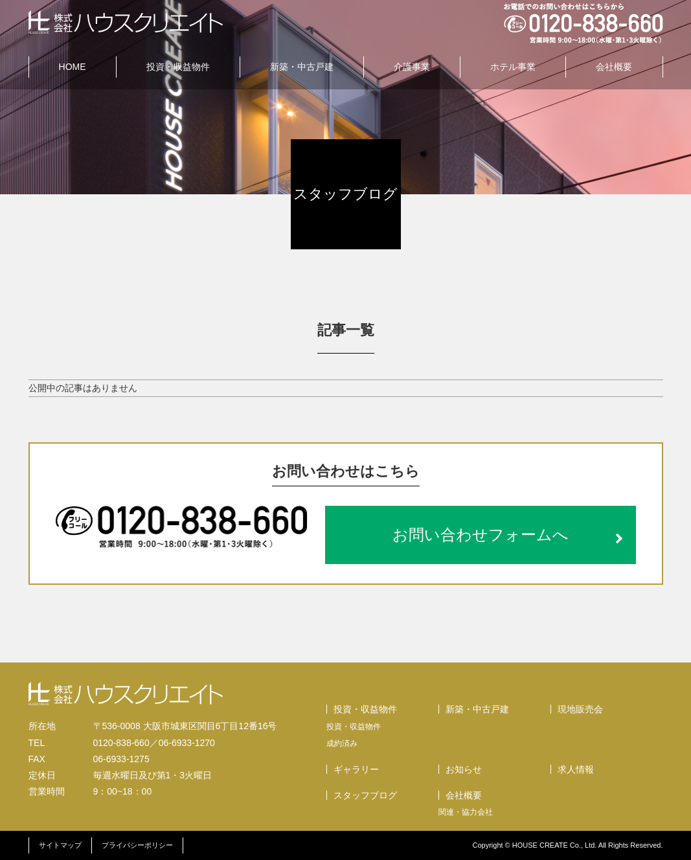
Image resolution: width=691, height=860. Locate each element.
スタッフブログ (365, 795)
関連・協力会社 (465, 812)
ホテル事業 (513, 67)
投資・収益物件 (178, 67)
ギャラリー (356, 769)
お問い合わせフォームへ (507, 534)
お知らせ (464, 769)
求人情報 (576, 769)
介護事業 (412, 67)
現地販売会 (580, 709)
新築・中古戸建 (302, 67)
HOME (72, 67)
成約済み (341, 743)
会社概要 (614, 67)
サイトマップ (60, 845)
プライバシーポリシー (137, 845)
